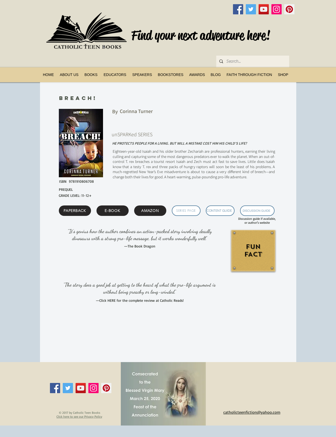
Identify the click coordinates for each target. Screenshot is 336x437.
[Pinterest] (289, 9)
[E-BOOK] (112, 210)
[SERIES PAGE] (186, 210)
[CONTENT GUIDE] (220, 210)
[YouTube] (264, 9)
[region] (253, 257)
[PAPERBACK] (75, 210)
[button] (91, 74)
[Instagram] (276, 9)
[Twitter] (251, 9)
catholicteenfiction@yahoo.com (251, 412)
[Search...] (252, 61)
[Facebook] (238, 9)
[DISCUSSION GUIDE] (257, 210)
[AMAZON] (150, 210)
